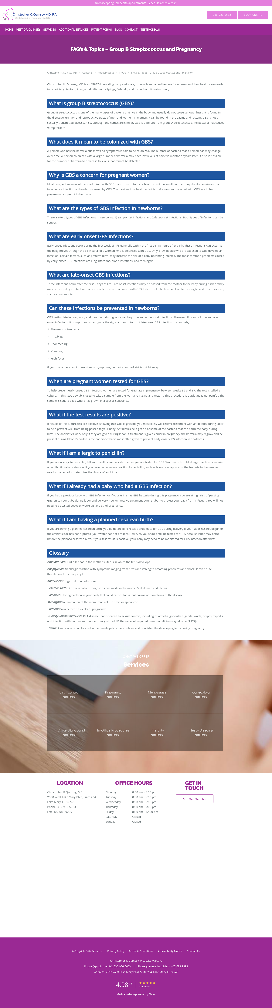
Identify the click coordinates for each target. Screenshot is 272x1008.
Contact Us (193, 951)
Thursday (135, 806)
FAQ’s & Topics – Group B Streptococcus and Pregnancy (161, 72)
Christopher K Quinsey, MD (62, 72)
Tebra (152, 994)
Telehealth (121, 3)
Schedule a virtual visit (162, 3)
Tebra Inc (97, 951)
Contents (87, 72)
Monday (135, 792)
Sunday (135, 821)
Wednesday (135, 801)
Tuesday (135, 796)
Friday (135, 811)
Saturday (135, 816)
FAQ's (122, 72)
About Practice (106, 72)
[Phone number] (194, 798)
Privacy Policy (115, 951)
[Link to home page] (24, 15)
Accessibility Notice (170, 951)
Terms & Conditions (141, 951)
